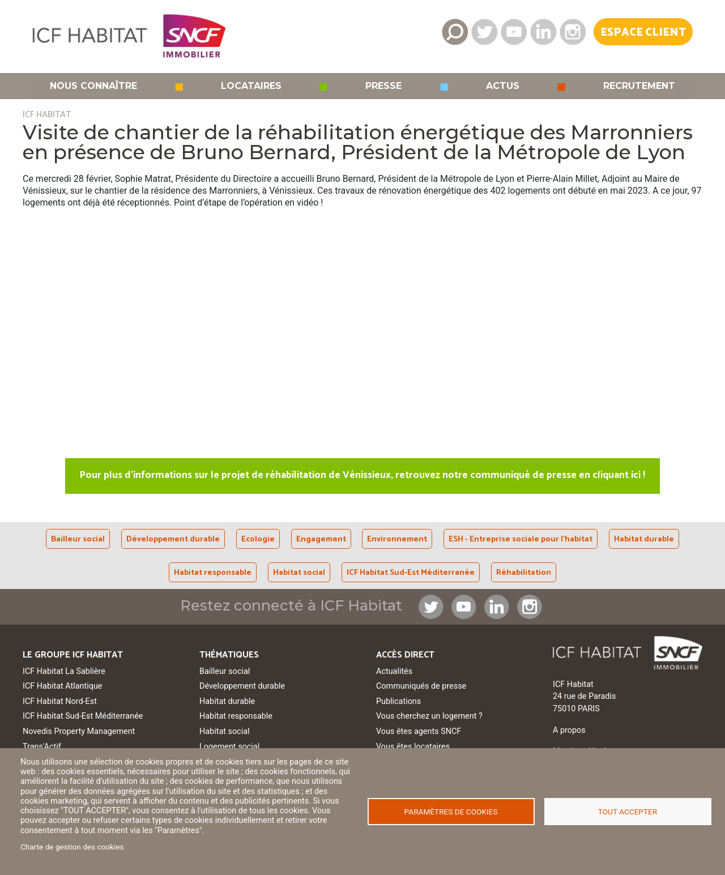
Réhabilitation (523, 572)
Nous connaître (93, 86)
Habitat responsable (212, 572)
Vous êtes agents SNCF (418, 731)
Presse (383, 86)
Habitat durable (644, 539)
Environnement (397, 539)
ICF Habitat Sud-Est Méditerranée (411, 572)
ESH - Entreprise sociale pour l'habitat (520, 539)
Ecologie (258, 539)
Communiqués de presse (421, 686)
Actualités (394, 671)
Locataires (251, 86)
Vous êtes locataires (413, 747)
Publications (398, 701)
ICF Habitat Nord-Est (60, 701)
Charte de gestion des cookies (72, 846)
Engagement (321, 539)
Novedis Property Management (79, 731)
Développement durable (173, 539)
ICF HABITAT (47, 114)
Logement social (229, 747)
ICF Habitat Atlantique (63, 686)
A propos (569, 730)
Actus (502, 86)
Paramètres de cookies (451, 811)
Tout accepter (627, 811)
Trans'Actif (42, 747)
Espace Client (643, 32)
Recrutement (639, 86)
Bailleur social (78, 539)
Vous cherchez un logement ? (429, 716)
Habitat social (299, 572)
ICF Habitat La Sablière (64, 671)
